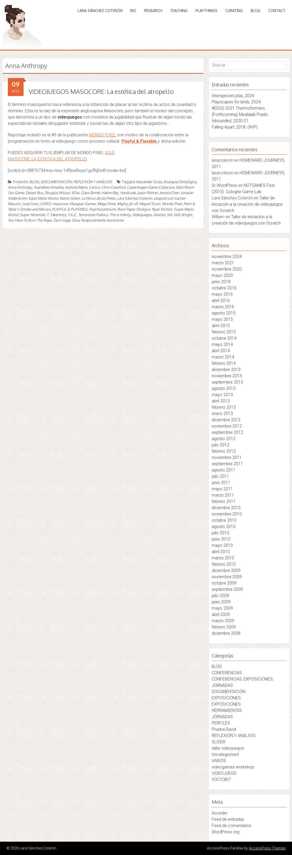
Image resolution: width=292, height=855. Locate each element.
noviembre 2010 (227, 513)
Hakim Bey (110, 192)
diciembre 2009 (226, 570)
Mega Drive (106, 203)
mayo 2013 (222, 394)
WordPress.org (225, 831)
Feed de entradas (228, 819)
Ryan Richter (162, 209)
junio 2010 (221, 539)
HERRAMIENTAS (227, 710)
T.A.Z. (72, 214)
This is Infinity (120, 214)
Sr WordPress (224, 185)
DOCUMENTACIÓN (56, 181)
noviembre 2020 (227, 269)
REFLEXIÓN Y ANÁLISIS (93, 181)
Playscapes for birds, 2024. (237, 101)
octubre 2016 (224, 287)
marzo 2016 (223, 306)
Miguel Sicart (149, 203)
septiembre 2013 (227, 382)
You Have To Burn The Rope (30, 220)
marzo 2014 (223, 357)
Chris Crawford (113, 187)
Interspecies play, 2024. (233, 95)
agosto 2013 (223, 388)
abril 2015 (221, 325)
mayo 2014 (222, 344)
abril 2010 (221, 551)
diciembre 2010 (226, 507)
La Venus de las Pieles (98, 198)
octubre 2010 (224, 520)
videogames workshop (233, 766)
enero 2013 (222, 413)
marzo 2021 (223, 262)
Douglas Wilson (57, 192)
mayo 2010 (222, 545)
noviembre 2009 (227, 576)
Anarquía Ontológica (179, 181)
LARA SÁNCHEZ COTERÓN (100, 10)
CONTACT (276, 10)
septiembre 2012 (227, 432)
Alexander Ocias (149, 181)
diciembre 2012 (226, 419)
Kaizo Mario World (43, 198)
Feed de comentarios (231, 825)
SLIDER (218, 741)
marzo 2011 (223, 495)
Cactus (94, 187)
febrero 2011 (224, 501)
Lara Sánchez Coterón (134, 198)
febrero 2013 (224, 407)
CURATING (234, 10)
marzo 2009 (223, 620)
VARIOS (219, 760)
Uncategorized (225, 754)
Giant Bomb (90, 192)
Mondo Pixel (172, 203)
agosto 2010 (223, 526)
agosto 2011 (223, 470)
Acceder (219, 813)
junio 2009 (221, 601)
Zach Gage (61, 220)
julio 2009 (220, 595)
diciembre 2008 (226, 633)
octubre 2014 (224, 338)
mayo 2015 (222, 319)
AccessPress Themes (267, 848)
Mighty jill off (127, 203)
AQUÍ (109, 152)
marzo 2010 (223, 557)
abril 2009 (221, 614)
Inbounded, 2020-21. (231, 120)
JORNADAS (222, 716)
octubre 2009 (224, 583)
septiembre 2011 (227, 463)
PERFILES (221, 723)
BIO (133, 10)
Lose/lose (30, 203)
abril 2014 (221, 350)
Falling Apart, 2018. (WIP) (235, 127)
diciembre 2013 (226, 369)
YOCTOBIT (221, 779)
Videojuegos (142, 214)
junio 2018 (221, 281)
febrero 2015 (224, 331)
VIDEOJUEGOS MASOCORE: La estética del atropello (101, 91)
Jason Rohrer (147, 192)
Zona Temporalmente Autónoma (97, 220)
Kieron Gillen (69, 198)
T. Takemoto (56, 214)
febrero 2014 (224, 363)
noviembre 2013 (227, 375)
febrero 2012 (224, 451)
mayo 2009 (222, 608)
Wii (169, 214)
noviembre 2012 (227, 426)
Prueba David (224, 729)
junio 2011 (221, 482)
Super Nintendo (32, 214)
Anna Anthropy (20, 187)
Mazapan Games (83, 203)
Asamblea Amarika (48, 187)
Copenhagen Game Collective (150, 187)
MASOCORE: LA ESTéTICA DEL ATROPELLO (47, 158)
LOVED (45, 203)
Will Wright (183, 214)
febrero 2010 (224, 564)
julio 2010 (220, 532)
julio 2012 (220, 444)
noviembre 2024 (227, 256)
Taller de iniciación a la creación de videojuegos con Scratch (247, 204)
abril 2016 (221, 300)
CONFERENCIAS (227, 672)
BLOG (255, 10)
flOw (75, 192)
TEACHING (179, 10)
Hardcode (128, 192)
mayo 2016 (222, 294)
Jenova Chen (169, 192)
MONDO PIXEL (102, 134)
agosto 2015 (223, 313)
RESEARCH (153, 10)
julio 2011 (220, 476)
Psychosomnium (102, 209)
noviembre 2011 (227, 457)
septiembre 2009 (227, 589)
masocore (60, 203)
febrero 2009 (224, 627)
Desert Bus (34, 192)
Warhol (159, 214)
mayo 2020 (222, 275)
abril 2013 (221, 400)
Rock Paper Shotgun (133, 209)
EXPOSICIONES (226, 697)
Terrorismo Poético (93, 214)
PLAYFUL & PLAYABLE (70, 209)
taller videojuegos (228, 748)
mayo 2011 (222, 488)
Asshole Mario (76, 187)
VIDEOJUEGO (224, 773)
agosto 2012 (223, 438)
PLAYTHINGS (206, 10)
